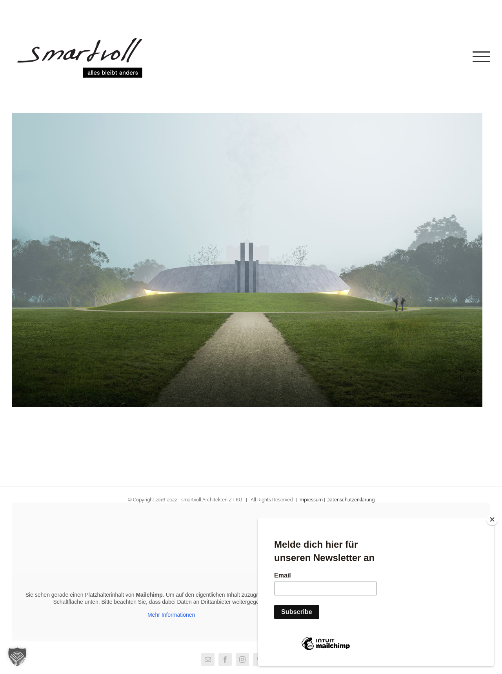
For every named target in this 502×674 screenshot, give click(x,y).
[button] (17, 656)
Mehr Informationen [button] (171, 615)
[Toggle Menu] (481, 56)
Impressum (310, 500)
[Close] (492, 519)
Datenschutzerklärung (350, 500)
